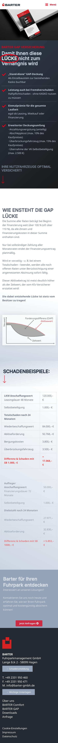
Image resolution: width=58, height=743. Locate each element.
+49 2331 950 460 (16, 677)
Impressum (9, 732)
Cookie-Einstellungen (14, 728)
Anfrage (7, 717)
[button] (17, 669)
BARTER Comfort (13, 705)
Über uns (8, 701)
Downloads (9, 713)
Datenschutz (9, 736)
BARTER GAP (10, 709)
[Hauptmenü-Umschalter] (50, 5)
